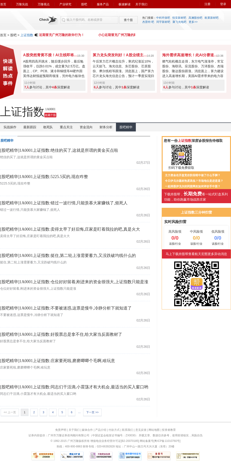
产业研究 (65, 4)
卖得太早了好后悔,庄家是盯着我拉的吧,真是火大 (35, 236)
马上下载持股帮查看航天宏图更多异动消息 (196, 254)
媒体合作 (87, 429)
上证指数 (26, 35)
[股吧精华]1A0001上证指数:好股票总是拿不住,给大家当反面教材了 (61, 334)
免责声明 (60, 429)
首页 (3, 4)
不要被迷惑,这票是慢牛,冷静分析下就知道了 (31, 315)
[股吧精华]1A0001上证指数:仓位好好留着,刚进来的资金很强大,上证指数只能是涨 (74, 282)
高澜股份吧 (195, 17)
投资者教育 (169, 429)
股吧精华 (125, 127)
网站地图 (154, 429)
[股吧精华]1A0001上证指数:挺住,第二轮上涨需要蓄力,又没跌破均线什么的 (68, 255)
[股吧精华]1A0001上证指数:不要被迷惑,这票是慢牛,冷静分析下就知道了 (66, 308)
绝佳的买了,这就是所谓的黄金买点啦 (26, 157)
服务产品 (103, 4)
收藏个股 (50, 115)
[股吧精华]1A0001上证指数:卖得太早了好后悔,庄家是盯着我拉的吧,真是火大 (70, 229)
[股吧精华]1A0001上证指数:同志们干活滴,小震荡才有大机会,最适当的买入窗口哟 (74, 387)
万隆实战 (22, 4)
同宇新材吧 (163, 22)
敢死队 (48, 127)
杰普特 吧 (148, 22)
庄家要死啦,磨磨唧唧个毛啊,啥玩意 (25, 367)
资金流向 (86, 127)
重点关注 (66, 127)
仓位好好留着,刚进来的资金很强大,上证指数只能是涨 (38, 288)
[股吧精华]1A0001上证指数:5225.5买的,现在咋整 (44, 176)
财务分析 (106, 127)
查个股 (128, 20)
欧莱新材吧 (212, 17)
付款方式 (114, 429)
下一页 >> (92, 412)
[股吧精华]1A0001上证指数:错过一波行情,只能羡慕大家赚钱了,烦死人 (64, 203)
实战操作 (9, 127)
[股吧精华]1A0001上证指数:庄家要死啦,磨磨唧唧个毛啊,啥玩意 (57, 360)
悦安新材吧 (179, 17)
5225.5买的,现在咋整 (15, 183)
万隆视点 (44, 4)
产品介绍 (100, 429)
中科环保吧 (163, 17)
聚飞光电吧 (179, 22)
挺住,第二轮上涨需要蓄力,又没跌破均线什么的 (33, 262)
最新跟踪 (29, 127)
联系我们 (127, 429)
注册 (207, 4)
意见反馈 (140, 429)
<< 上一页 (10, 412)
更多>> (193, 22)
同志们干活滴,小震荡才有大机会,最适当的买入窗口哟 (38, 394)
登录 (223, 4)
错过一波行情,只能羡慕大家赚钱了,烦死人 (30, 209)
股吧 (84, 4)
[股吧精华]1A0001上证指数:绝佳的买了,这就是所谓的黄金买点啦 (59, 150)
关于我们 (141, 4)
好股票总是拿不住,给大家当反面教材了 (28, 341)
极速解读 (125, 4)
